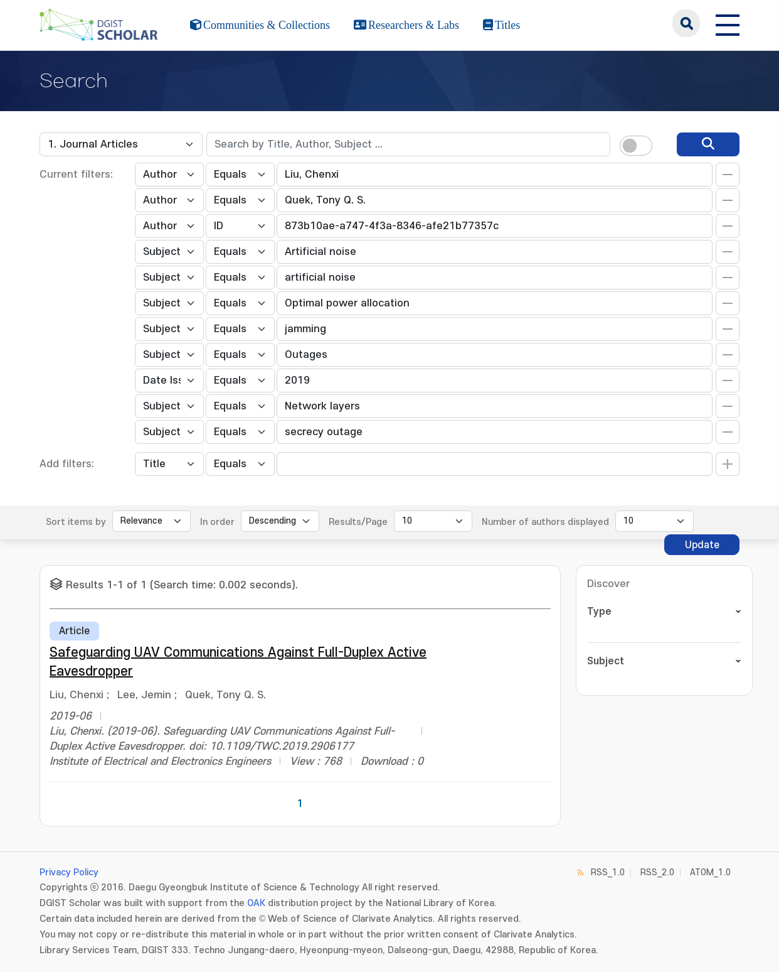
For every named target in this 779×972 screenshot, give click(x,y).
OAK (256, 903)
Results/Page (358, 522)
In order (217, 522)
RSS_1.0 (608, 872)
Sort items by (76, 522)
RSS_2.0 (657, 872)
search (686, 23)
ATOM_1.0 (710, 872)
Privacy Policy (69, 872)
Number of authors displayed (545, 522)
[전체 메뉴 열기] (727, 23)
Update (702, 545)
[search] (708, 144)
